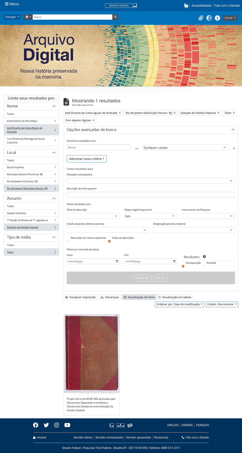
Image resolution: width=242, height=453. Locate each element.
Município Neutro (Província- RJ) (31, 175)
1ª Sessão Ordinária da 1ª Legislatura (31, 221)
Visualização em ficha (139, 297)
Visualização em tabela (174, 297)
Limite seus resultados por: (31, 98)
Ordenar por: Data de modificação (178, 304)
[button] (187, 5)
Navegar (11, 17)
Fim (126, 255)
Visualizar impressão (80, 297)
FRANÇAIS (202, 425)
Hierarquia (110, 297)
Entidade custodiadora (79, 174)
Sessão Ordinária (31, 214)
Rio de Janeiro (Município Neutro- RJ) (31, 189)
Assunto (14, 199)
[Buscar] (99, 147)
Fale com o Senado (227, 5)
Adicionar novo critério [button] (85, 159)
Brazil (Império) (31, 168)
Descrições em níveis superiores (88, 237)
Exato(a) (211, 262)
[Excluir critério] (234, 148)
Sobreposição (193, 262)
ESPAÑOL (187, 425)
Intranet (39, 437)
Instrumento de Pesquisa (196, 209)
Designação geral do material (169, 223)
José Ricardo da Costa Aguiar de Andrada (31, 129)
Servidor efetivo (83, 437)
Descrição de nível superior (82, 188)
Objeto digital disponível (138, 209)
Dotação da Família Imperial (31, 228)
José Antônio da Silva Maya (31, 121)
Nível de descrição (77, 209)
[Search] (72, 17)
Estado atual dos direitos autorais (85, 223)
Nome (12, 107)
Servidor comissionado (109, 437)
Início (70, 255)
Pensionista (161, 437)
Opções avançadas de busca (91, 130)
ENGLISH (173, 425)
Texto (31, 252)
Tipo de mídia (19, 238)
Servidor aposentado (138, 437)
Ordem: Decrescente (220, 304)
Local (11, 153)
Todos (10, 114)
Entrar (229, 18)
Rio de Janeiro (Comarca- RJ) (31, 182)
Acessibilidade (201, 5)
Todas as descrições (123, 237)
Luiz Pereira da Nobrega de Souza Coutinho (31, 140)
